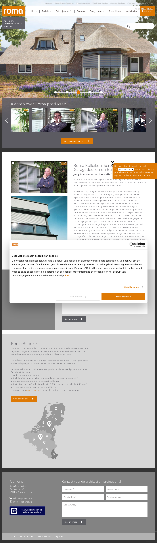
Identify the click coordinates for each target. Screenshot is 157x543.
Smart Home (115, 11)
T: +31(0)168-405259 (144, 9)
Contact (131, 3)
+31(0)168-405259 (24, 498)
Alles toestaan (123, 296)
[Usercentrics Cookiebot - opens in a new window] (131, 244)
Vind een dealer (20, 398)
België (57, 536)
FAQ (139, 3)
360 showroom (83, 3)
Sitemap (21, 536)
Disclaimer (30, 536)
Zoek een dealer (100, 3)
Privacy (39, 536)
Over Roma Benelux (64, 3)
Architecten (132, 11)
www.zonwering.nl (34, 390)
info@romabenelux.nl (23, 501)
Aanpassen (78, 296)
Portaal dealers (118, 3)
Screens (81, 11)
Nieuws (49, 3)
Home (34, 11)
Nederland (48, 536)
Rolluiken (46, 11)
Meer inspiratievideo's (74, 141)
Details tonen (131, 287)
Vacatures (148, 3)
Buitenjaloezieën (64, 11)
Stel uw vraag (71, 319)
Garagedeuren (97, 11)
